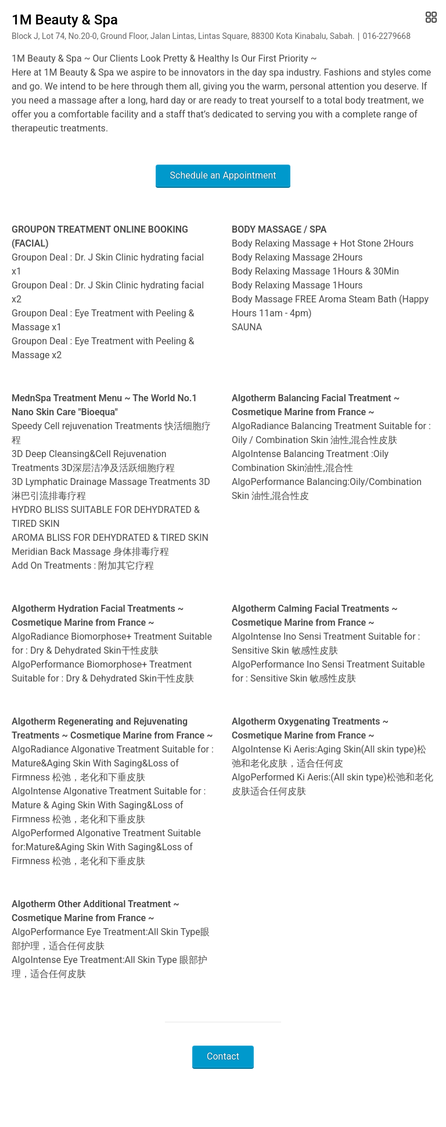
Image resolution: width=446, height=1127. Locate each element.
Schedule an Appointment (223, 175)
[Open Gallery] (430, 17)
